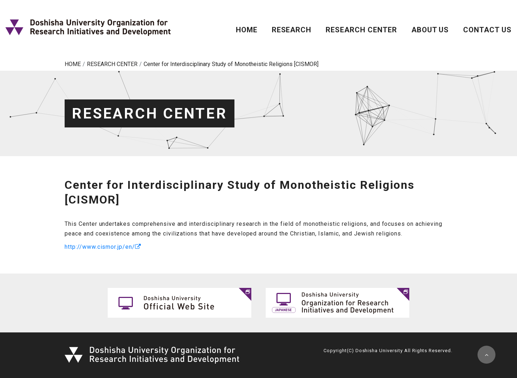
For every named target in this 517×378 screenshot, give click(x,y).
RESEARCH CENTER (361, 29)
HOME (246, 29)
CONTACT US (487, 29)
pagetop (486, 355)
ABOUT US (430, 29)
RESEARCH (292, 29)
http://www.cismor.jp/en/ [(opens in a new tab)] (100, 246)
